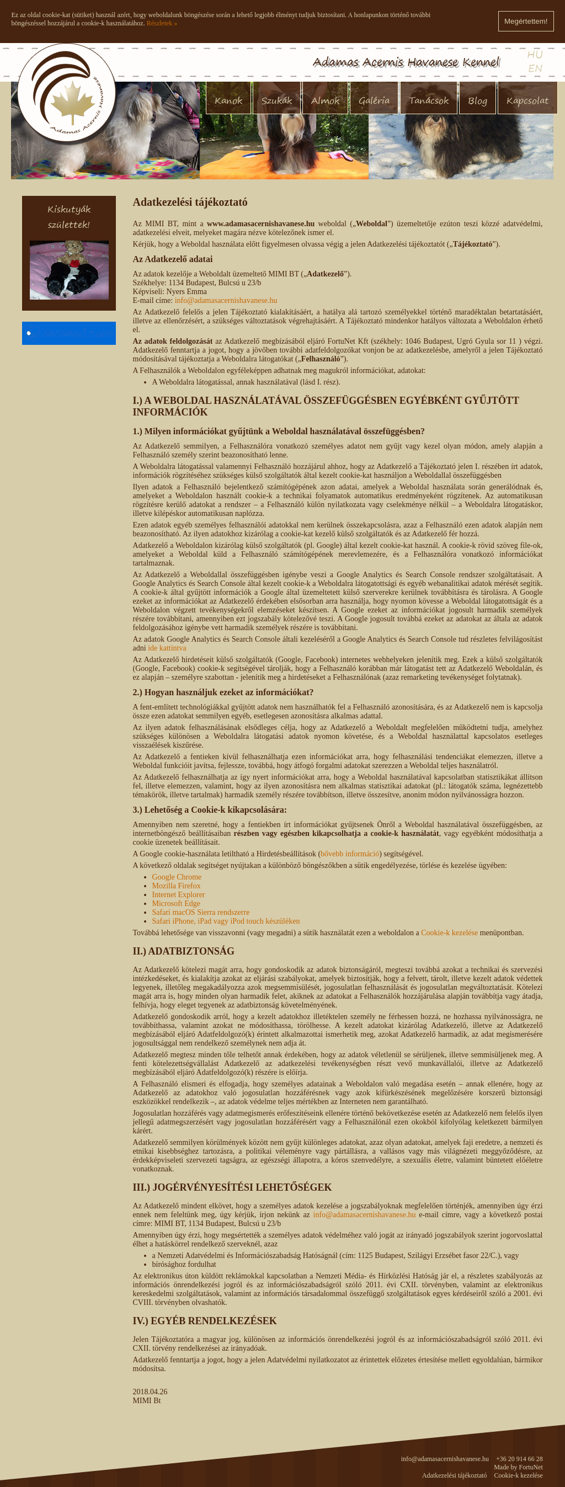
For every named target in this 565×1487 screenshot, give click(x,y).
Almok (325, 100)
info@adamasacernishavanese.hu (226, 300)
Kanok (228, 100)
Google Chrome (177, 877)
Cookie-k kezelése (449, 933)
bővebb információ (350, 854)
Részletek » (162, 23)
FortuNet (531, 1467)
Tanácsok (429, 100)
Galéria (374, 100)
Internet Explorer (178, 895)
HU (535, 54)
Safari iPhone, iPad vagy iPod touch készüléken (226, 921)
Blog (477, 100)
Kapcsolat (528, 100)
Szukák (277, 100)
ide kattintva (167, 648)
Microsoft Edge (176, 903)
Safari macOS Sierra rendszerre (201, 912)
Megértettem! (526, 21)
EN (535, 68)
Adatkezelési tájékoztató (454, 1475)
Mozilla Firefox (176, 886)
